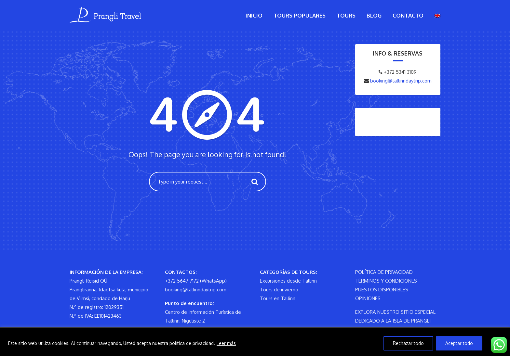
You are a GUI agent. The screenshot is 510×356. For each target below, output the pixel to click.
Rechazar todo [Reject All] (408, 343)
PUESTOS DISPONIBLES (381, 289)
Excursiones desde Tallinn (288, 281)
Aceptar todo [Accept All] (459, 343)
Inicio (254, 15)
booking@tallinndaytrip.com (400, 81)
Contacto (408, 15)
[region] (255, 341)
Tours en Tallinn (277, 298)
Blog (374, 15)
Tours (346, 15)
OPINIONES (368, 298)
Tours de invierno (279, 289)
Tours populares (300, 15)
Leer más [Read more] (226, 343)
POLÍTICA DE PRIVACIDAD (384, 272)
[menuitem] (437, 16)
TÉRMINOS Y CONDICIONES (386, 281)
